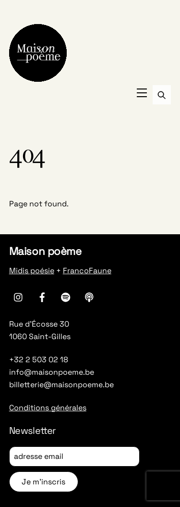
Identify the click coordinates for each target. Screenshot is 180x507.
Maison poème (45, 251)
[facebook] (42, 296)
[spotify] (65, 296)
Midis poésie (31, 271)
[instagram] (18, 296)
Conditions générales (47, 408)
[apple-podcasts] (89, 296)
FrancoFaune (87, 271)
